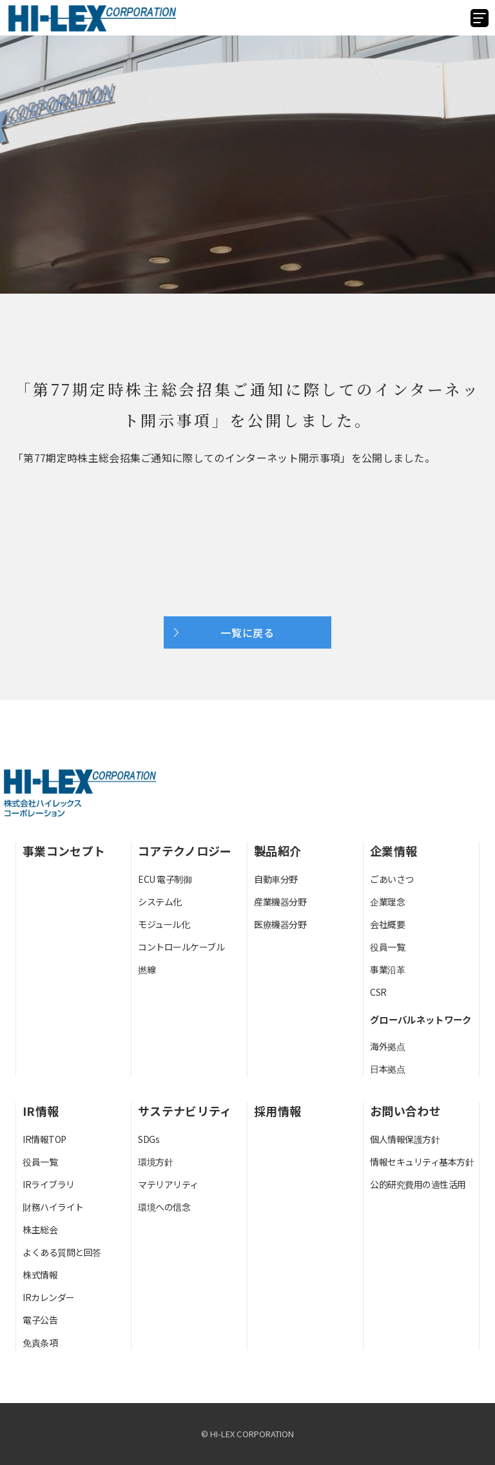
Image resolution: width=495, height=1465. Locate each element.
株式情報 (40, 1274)
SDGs (148, 1139)
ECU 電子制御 (164, 879)
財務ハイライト (53, 1206)
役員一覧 (387, 946)
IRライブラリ (49, 1184)
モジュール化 (163, 924)
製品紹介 (277, 850)
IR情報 (41, 1110)
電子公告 (40, 1319)
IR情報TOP (44, 1139)
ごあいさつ (392, 879)
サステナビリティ (185, 1110)
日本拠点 (387, 1068)
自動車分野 (276, 879)
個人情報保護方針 (405, 1139)
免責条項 (40, 1342)
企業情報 (393, 850)
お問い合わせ (405, 1110)
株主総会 (40, 1229)
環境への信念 (164, 1206)
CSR (378, 991)
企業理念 (387, 901)
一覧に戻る (247, 632)
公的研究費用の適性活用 (418, 1184)
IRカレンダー (49, 1297)
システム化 (160, 901)
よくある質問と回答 (62, 1252)
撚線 (146, 969)
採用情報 (277, 1110)
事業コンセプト (64, 850)
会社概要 (387, 924)
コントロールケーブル (181, 946)
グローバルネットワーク (421, 1019)
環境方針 (155, 1161)
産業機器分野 (280, 901)
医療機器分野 (280, 924)
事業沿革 (387, 969)
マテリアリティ (168, 1184)
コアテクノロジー (185, 850)
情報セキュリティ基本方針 (422, 1161)
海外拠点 (387, 1046)
